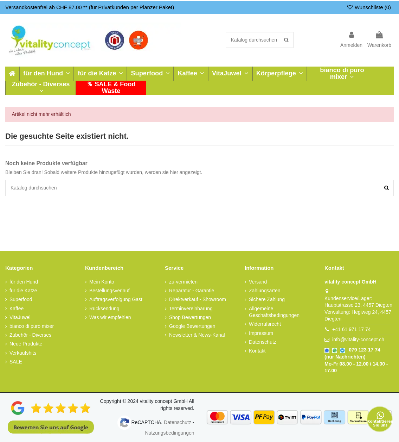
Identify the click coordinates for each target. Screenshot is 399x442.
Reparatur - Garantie (191, 290)
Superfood (20, 299)
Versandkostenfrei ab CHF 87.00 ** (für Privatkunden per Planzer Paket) (89, 7)
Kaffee (16, 308)
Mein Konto (101, 282)
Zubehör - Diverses (30, 335)
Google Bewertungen (192, 326)
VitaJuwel (20, 317)
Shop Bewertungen (190, 317)
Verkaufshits (22, 352)
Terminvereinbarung (191, 308)
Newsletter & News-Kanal (197, 335)
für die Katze (23, 290)
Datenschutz (262, 341)
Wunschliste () (368, 7)
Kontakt (257, 351)
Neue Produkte (25, 344)
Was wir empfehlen (110, 317)
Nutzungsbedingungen (169, 433)
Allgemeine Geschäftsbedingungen (274, 311)
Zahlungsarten (265, 290)
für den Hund (23, 282)
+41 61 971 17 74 (351, 329)
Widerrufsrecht (265, 324)
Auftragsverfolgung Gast (115, 299)
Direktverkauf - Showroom (197, 299)
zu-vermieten (183, 282)
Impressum (261, 333)
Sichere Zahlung (267, 299)
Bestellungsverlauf (109, 290)
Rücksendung (104, 308)
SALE (15, 361)
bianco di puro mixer (31, 326)
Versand (258, 282)
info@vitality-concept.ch (358, 339)
